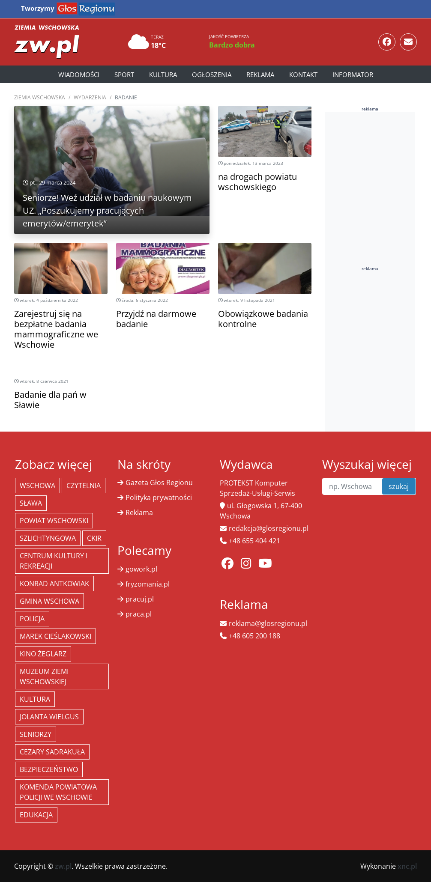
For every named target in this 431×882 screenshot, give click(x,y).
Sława (31, 503)
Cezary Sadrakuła (52, 752)
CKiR (94, 538)
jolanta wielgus (49, 716)
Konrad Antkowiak (54, 583)
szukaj (399, 486)
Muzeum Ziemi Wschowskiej (44, 676)
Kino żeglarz (43, 654)
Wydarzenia (90, 97)
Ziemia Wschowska (39, 97)
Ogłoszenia (211, 74)
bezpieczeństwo (49, 769)
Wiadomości (78, 74)
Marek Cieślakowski (55, 636)
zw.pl (63, 866)
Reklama (260, 74)
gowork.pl (141, 569)
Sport (124, 74)
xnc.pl (407, 866)
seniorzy (35, 734)
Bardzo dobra (232, 45)
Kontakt (303, 74)
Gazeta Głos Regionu (159, 482)
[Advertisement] (378, 247)
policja (32, 618)
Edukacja (36, 814)
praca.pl (139, 614)
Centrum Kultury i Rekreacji (53, 561)
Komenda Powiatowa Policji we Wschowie (58, 792)
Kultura (163, 74)
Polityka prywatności (159, 497)
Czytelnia (83, 485)
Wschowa (37, 485)
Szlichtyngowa (48, 538)
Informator (352, 74)
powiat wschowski (54, 520)
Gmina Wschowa (49, 601)
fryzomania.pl (148, 584)
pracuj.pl (140, 599)
